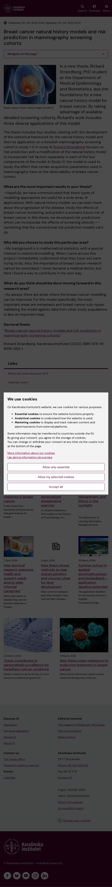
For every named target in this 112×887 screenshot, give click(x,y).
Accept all (56, 487)
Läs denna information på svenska (29, 457)
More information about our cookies (31, 453)
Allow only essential (56, 467)
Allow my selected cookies (56, 477)
